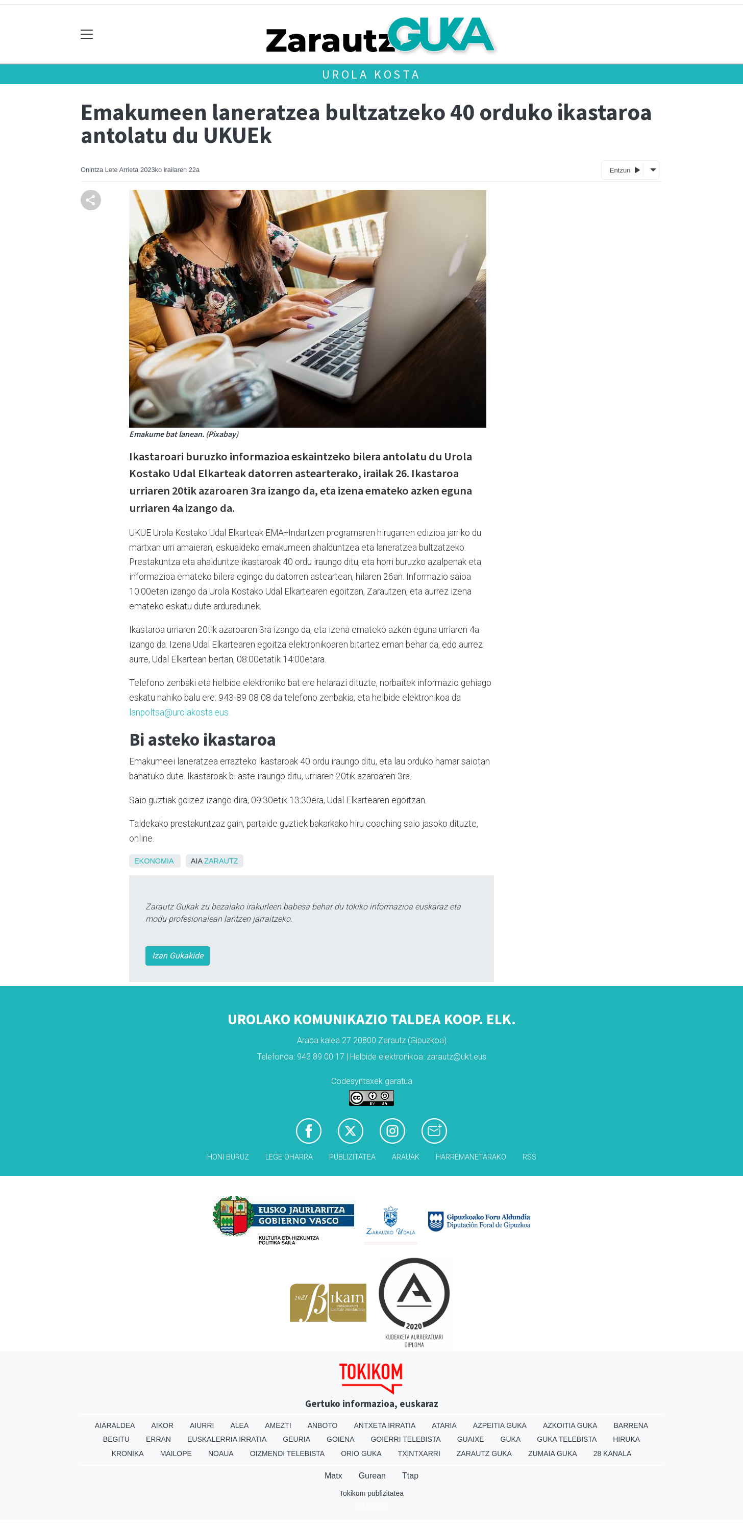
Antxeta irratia (385, 1425)
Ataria (444, 1425)
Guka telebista (567, 1439)
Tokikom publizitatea (371, 1493)
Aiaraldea (115, 1425)
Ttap (410, 1475)
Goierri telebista (405, 1439)
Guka (511, 1439)
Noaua (221, 1453)
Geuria (296, 1439)
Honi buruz (228, 1157)
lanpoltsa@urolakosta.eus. (180, 712)
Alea (239, 1425)
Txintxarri (419, 1453)
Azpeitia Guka (500, 1425)
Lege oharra (289, 1157)
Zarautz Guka (484, 1453)
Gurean (372, 1475)
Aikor (162, 1425)
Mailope (176, 1453)
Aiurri (202, 1425)
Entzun (625, 169)
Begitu (116, 1439)
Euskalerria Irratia (226, 1439)
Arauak (405, 1157)
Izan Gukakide (177, 955)
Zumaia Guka (552, 1453)
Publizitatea (352, 1157)
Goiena (340, 1439)
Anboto (323, 1425)
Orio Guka (361, 1453)
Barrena (630, 1425)
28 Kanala (612, 1453)
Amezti (278, 1425)
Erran (158, 1439)
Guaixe (470, 1439)
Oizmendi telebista (287, 1453)
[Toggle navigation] (87, 34)
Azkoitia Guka (570, 1425)
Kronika (128, 1453)
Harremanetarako (471, 1157)
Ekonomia (154, 861)
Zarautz (221, 861)
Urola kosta (371, 74)
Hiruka (626, 1439)
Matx (333, 1475)
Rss (529, 1157)
